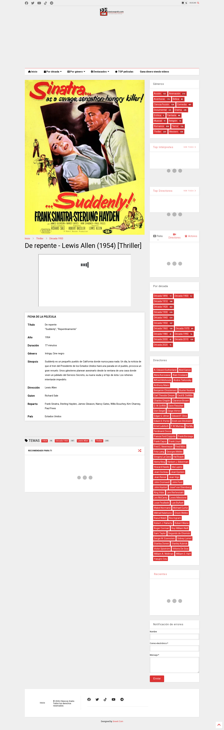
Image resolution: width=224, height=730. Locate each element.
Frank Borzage (185, 436)
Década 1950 (56, 238)
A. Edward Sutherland (165, 370)
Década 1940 (161, 317)
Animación (174, 93)
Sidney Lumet (184, 538)
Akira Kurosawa (162, 375)
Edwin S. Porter (162, 421)
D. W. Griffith (160, 405)
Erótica (157, 115)
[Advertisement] (112, 42)
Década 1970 (182, 328)
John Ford (177, 482)
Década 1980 (161, 334)
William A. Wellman (164, 553)
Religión (173, 120)
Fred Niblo (180, 446)
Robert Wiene (182, 523)
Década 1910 (161, 301)
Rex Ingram (175, 518)
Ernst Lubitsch (161, 426)
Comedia (182, 104)
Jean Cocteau (161, 472)
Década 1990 (181, 334)
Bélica (176, 99)
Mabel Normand (162, 507)
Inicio (32, 71)
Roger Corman (161, 528)
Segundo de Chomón (179, 533)
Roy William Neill (180, 528)
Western (173, 131)
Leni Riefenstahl (175, 492)
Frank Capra (160, 441)
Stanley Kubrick (179, 543)
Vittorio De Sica (180, 548)
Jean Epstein (177, 472)
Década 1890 (161, 296)
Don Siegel (159, 410)
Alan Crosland (180, 375)
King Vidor (159, 492)
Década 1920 (161, 306)
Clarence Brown (181, 400)
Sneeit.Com (118, 724)
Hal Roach (178, 456)
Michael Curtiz (180, 507)
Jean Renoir (160, 477)
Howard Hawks (161, 467)
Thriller (39, 238)
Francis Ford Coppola (164, 436)
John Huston (160, 487)
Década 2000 (161, 339)
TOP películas (124, 71)
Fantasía (171, 115)
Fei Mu (189, 426)
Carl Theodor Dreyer (164, 395)
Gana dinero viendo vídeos (154, 71)
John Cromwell (162, 482)
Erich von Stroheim (182, 421)
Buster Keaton (186, 390)
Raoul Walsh (160, 518)
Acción (157, 93)
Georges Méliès (175, 451)
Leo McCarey (160, 497)
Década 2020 (161, 344)
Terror (175, 126)
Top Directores (163, 190)
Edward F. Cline (179, 416)
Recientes (160, 574)
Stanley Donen (161, 543)
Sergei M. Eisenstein (164, 538)
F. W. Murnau (177, 426)
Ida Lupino (177, 467)
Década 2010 (181, 339)
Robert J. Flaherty (163, 523)
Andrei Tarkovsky (182, 380)
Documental (160, 110)
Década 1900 (181, 296)
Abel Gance (185, 370)
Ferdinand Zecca (162, 431)
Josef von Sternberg (180, 487)
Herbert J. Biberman (177, 462)
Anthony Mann (161, 385)
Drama (178, 110)
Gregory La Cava (162, 456)
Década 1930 (161, 312)
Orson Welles (181, 513)
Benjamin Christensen (165, 390)
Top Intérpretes (163, 147)
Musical (158, 120)
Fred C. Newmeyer (163, 446)
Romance (159, 126)
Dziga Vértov (174, 410)
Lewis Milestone (178, 497)
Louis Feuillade (161, 502)
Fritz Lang (159, 451)
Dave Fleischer (175, 405)
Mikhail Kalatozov (163, 513)
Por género (76, 71)
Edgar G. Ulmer (161, 416)
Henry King (159, 462)
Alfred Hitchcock (162, 380)
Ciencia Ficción (161, 104)
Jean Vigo (174, 477)
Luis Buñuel (177, 502)
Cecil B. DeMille (185, 395)
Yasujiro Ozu (160, 559)
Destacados (100, 71)
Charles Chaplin (162, 400)
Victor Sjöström (162, 548)
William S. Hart (183, 553)
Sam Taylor (160, 533)
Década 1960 (161, 328)
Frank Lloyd (175, 441)
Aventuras (159, 99)
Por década (53, 71)
